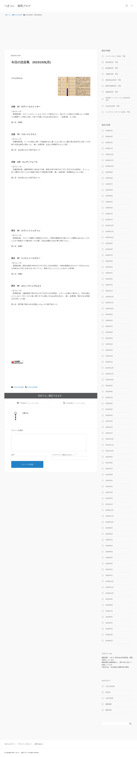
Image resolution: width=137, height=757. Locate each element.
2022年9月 (109, 385)
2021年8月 (109, 463)
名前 (12, 458)
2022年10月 (110, 379)
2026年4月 (109, 130)
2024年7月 (109, 255)
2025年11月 (110, 160)
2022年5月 (109, 409)
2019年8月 (109, 605)
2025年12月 (110, 154)
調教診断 (109, 704)
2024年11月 (110, 231)
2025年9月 (109, 172)
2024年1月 (109, 291)
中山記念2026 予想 (112, 106)
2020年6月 (109, 546)
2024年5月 (109, 267)
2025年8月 (109, 178)
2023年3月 (109, 350)
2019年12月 (110, 581)
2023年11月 (110, 302)
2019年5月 (109, 623)
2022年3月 (109, 421)
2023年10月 (110, 308)
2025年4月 (109, 202)
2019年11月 (110, 587)
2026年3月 (109, 136)
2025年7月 (109, 184)
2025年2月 (109, 214)
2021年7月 (109, 468)
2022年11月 (110, 374)
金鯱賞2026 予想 (112, 92)
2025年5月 (109, 196)
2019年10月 (110, 593)
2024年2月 (109, 285)
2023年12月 (110, 297)
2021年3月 (109, 492)
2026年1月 (109, 148)
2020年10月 (110, 522)
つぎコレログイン (9, 744)
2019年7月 (109, 611)
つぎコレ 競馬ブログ (17, 5)
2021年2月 (109, 498)
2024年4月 (109, 273)
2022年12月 (110, 368)
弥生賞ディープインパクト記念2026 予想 (118, 99)
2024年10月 (110, 237)
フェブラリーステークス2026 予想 (118, 112)
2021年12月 (110, 439)
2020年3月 (109, 563)
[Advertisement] (68, 33)
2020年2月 (109, 569)
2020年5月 (109, 552)
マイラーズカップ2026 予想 (115, 56)
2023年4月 (109, 344)
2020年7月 (109, 540)
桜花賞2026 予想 (112, 68)
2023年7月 (109, 326)
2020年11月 (110, 516)
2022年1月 (109, 433)
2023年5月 (109, 338)
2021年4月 (109, 486)
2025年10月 (110, 166)
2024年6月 (109, 261)
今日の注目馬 (18, 387)
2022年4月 (109, 415)
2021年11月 (110, 445)
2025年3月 (109, 208)
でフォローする (29, 403)
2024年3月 (109, 279)
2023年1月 (109, 362)
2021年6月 (109, 474)
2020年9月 (109, 528)
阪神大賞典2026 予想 (113, 86)
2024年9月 (109, 243)
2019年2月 (109, 640)
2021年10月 (110, 451)
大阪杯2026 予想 (112, 74)
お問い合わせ (38, 744)
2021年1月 (109, 504)
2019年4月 (109, 629)
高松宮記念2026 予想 (113, 80)
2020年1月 (109, 575)
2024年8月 (109, 249)
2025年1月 (109, 219)
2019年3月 (109, 634)
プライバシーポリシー (25, 744)
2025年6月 (109, 190)
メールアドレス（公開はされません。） (63, 458)
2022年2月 (109, 427)
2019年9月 (109, 599)
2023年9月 (109, 314)
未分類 (108, 692)
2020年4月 (109, 557)
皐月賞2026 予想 (112, 62)
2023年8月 (109, 320)
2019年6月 (109, 617)
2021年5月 (109, 480)
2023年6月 (109, 332)
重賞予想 (109, 710)
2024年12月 (110, 225)
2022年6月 (109, 403)
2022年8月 (109, 391)
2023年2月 (109, 356)
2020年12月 (110, 510)
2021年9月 (109, 457)
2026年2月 (109, 142)
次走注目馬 (109, 698)
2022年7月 (109, 397)
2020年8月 (109, 534)
